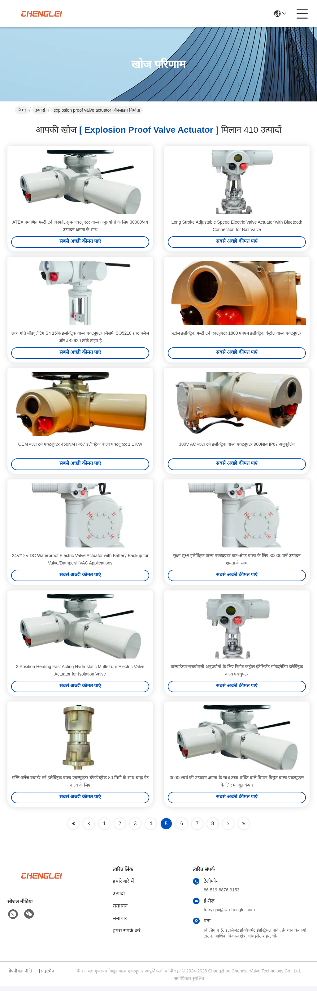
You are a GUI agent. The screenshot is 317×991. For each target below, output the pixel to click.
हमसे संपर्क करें (127, 935)
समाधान (120, 911)
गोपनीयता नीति (19, 976)
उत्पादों (40, 110)
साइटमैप (47, 976)
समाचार (120, 923)
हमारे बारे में (123, 886)
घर (21, 110)
